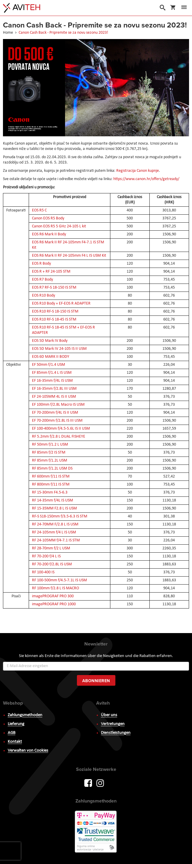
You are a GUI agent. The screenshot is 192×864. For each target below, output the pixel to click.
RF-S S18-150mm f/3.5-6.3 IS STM (59, 516)
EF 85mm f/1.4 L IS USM (52, 372)
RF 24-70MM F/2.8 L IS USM (55, 524)
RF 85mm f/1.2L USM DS (52, 468)
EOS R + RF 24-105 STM (51, 271)
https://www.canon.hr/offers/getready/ (146, 179)
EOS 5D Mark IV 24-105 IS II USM (59, 349)
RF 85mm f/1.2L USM (49, 460)
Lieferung (16, 724)
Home (8, 32)
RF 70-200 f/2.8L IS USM (52, 564)
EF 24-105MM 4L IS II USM (54, 396)
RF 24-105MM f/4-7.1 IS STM (56, 540)
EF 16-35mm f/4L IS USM (52, 380)
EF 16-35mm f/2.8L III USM (54, 388)
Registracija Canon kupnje (137, 171)
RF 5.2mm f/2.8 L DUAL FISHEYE (58, 436)
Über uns (109, 715)
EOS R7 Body (42, 279)
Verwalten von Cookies (28, 750)
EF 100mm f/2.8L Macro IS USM (58, 404)
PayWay (96, 832)
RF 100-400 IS (43, 572)
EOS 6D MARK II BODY (50, 357)
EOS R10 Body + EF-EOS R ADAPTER (61, 303)
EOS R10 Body (43, 295)
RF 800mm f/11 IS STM (51, 484)
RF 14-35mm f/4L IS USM (52, 500)
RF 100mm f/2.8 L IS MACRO (55, 588)
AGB (11, 733)
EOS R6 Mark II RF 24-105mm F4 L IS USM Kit (69, 255)
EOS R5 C (39, 210)
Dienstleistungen (115, 733)
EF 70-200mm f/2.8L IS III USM (57, 420)
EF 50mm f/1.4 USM (48, 365)
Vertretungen (113, 724)
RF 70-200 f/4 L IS (46, 556)
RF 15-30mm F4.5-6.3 (49, 492)
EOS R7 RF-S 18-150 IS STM (54, 287)
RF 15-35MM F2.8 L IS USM (54, 508)
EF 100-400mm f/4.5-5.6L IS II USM (61, 428)
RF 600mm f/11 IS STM (51, 476)
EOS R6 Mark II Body (49, 234)
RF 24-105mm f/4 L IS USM (54, 532)
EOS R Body (41, 263)
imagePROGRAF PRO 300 (53, 596)
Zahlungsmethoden (25, 715)
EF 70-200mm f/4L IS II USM (55, 412)
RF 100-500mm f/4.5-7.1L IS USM (59, 580)
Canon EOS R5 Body (48, 218)
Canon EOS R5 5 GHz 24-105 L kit (59, 226)
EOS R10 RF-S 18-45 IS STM (54, 319)
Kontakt (15, 742)
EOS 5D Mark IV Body (49, 341)
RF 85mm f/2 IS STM (48, 452)
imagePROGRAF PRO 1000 (54, 604)
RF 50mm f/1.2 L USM (50, 444)
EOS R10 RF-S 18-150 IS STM (55, 311)
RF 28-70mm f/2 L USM (51, 548)
